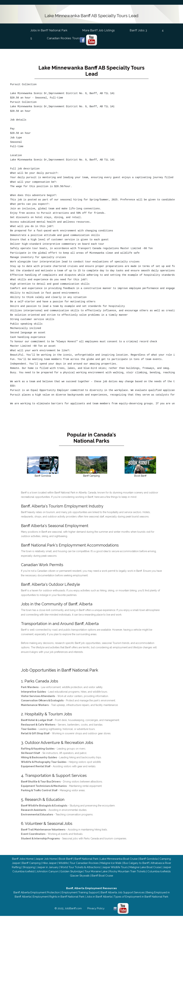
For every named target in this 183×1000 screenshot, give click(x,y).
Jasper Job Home (46, 858)
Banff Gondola (148, 858)
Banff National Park (86, 858)
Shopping (29, 867)
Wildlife (63, 863)
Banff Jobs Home (22, 858)
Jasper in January (47, 867)
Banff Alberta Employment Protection (36, 892)
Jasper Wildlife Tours (115, 867)
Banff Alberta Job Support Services (122, 892)
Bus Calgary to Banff (136, 863)
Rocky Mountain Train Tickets (127, 871)
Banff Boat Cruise (102, 875)
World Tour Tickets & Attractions (80, 867)
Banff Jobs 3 (139, 30)
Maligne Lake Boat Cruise (145, 867)
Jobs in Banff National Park (50, 30)
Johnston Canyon (47, 871)
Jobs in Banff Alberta (99, 896)
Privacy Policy (95, 908)
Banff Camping (31, 863)
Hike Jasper (50, 863)
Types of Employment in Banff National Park (141, 896)
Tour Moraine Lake (96, 871)
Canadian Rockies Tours (64, 38)
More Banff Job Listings (99, 30)
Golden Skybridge (71, 871)
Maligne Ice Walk (110, 863)
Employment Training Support (80, 892)
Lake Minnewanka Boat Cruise (119, 858)
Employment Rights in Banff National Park (58, 896)
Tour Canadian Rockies (84, 863)
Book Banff (66, 858)
